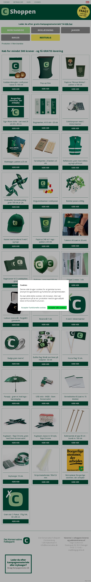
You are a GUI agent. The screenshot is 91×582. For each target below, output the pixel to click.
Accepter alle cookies (57, 307)
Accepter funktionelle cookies (33, 307)
